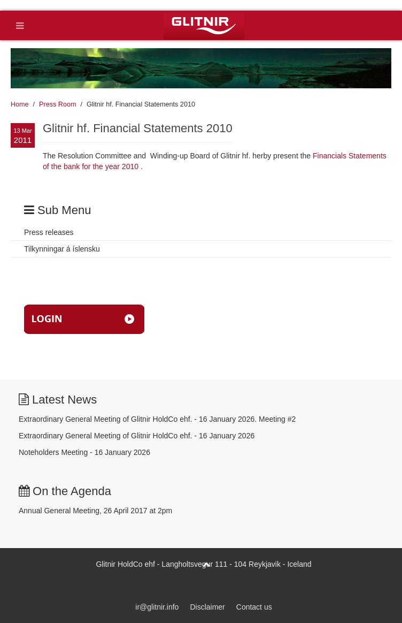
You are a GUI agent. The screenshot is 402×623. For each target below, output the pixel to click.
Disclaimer (207, 607)
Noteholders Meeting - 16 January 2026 (84, 452)
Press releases (49, 232)
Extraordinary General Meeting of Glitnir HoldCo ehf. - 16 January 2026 (136, 435)
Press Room (57, 104)
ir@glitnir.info (157, 607)
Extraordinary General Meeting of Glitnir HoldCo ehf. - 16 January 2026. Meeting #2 (157, 419)
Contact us (254, 607)
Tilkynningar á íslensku (62, 249)
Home (20, 104)
